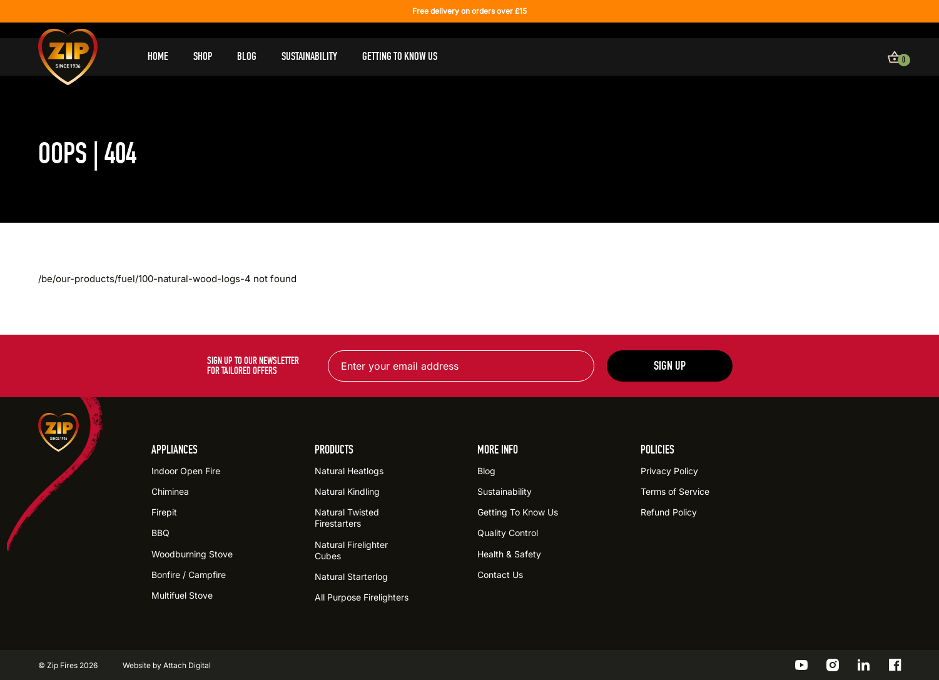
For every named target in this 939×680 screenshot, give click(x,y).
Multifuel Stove (182, 595)
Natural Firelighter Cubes (351, 550)
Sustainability (309, 56)
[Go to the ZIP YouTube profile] (801, 665)
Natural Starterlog (351, 576)
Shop (202, 56)
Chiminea (170, 491)
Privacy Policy (669, 470)
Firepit (164, 512)
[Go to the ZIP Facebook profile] (895, 665)
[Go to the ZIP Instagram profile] (832, 665)
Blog (246, 56)
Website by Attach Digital (167, 665)
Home (158, 56)
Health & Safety (509, 554)
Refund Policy (669, 512)
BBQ (160, 532)
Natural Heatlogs (349, 470)
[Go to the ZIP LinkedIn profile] (864, 665)
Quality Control (507, 532)
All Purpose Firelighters (362, 597)
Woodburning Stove (192, 554)
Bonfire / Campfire (188, 574)
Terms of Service (675, 491)
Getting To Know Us (399, 56)
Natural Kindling (347, 491)
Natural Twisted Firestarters (347, 518)
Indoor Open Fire (185, 470)
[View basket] (894, 57)
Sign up (670, 365)
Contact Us (500, 574)
